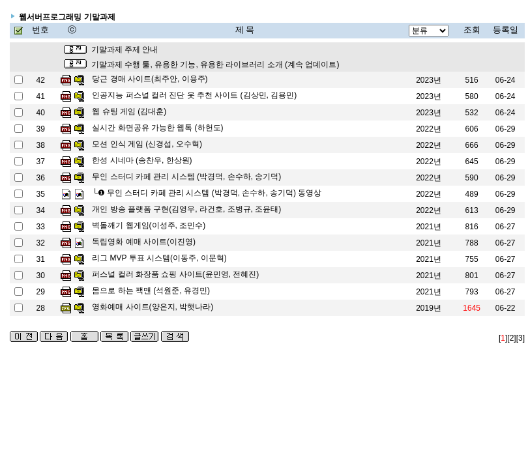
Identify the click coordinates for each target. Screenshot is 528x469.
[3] (520, 338)
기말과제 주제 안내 (124, 49)
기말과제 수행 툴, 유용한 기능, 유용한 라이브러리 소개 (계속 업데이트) (215, 64)
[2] (511, 338)
